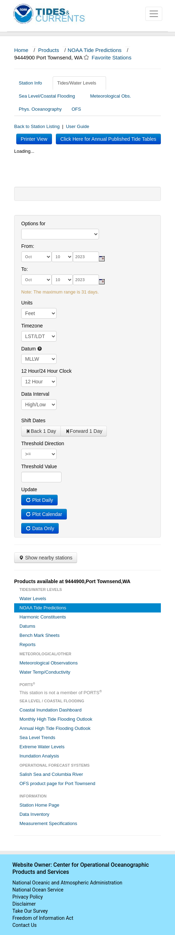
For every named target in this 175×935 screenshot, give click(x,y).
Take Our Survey (30, 911)
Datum (31, 349)
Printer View (34, 139)
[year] (86, 256)
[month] (36, 256)
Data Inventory (34, 814)
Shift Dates (33, 420)
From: (27, 246)
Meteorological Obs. (110, 96)
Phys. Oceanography (40, 109)
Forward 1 (84, 431)
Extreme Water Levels (41, 746)
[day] (62, 256)
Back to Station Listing (37, 126)
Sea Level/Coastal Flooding (49, 96)
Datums (27, 626)
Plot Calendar (44, 514)
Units (27, 303)
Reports (27, 644)
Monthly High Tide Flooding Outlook (55, 719)
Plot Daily (39, 500)
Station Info (33, 83)
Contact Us (24, 925)
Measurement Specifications (48, 823)
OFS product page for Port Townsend (57, 783)
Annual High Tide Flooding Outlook (55, 728)
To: (24, 269)
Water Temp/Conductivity (44, 672)
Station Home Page (39, 805)
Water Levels (32, 598)
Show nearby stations (45, 558)
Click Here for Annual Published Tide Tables (108, 139)
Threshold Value (39, 466)
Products (48, 50)
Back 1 (41, 431)
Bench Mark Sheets (39, 635)
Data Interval (35, 394)
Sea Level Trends (37, 737)
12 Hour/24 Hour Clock (46, 371)
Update (29, 489)
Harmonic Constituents (42, 617)
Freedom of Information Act (42, 918)
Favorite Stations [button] (115, 57)
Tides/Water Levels (79, 83)
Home (21, 50)
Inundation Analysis (39, 756)
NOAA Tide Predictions (95, 50)
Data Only (40, 528)
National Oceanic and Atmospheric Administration (67, 882)
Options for (33, 223)
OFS (76, 109)
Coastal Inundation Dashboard (50, 710)
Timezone (32, 326)
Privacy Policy (27, 897)
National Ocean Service (38, 890)
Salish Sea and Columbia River (51, 774)
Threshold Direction (42, 443)
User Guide (77, 126)
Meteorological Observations (48, 663)
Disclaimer (24, 904)
